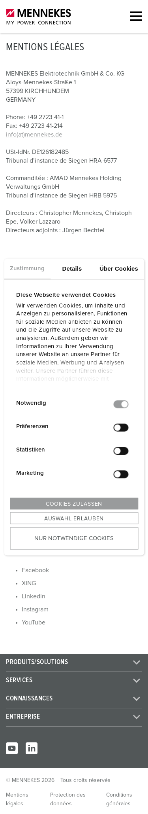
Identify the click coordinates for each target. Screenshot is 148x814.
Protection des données (68, 799)
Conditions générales (119, 799)
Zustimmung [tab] (27, 268)
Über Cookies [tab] (118, 268)
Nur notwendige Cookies (74, 538)
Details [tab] (72, 268)
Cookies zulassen (74, 504)
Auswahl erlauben (74, 519)
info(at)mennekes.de (34, 134)
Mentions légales (17, 799)
